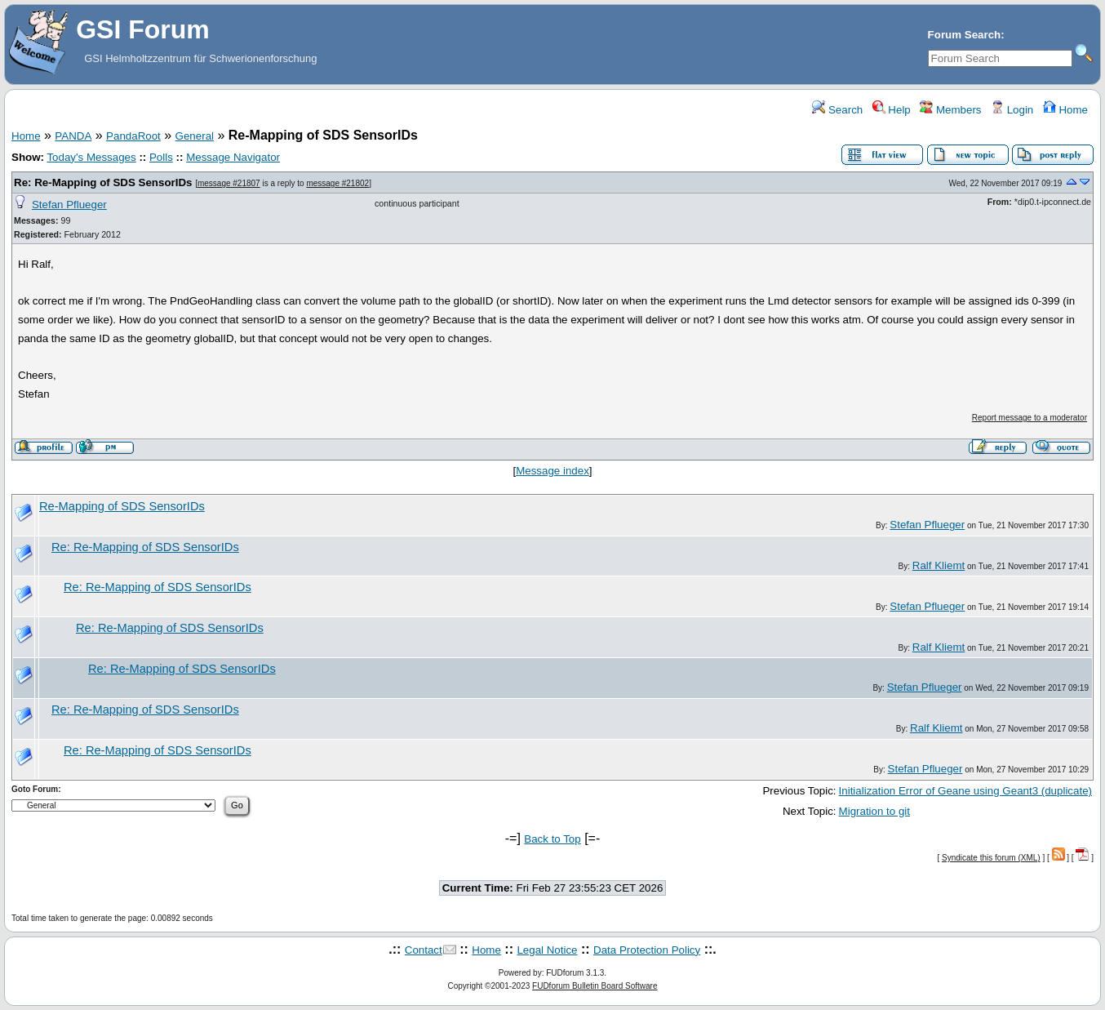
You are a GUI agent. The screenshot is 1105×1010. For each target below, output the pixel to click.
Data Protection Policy (646, 950)
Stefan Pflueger (69, 204)
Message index (552, 471)
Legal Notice (547, 950)
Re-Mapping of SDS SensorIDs (122, 506)
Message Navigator (233, 157)
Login (1012, 110)
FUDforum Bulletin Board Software (594, 985)
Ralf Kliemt (938, 565)
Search (837, 110)
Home (1065, 110)
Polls (161, 157)
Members (950, 110)
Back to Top (552, 839)
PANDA (73, 136)
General (194, 136)
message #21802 (337, 183)
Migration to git (874, 811)
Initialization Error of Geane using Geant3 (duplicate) (965, 791)
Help (891, 110)
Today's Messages (91, 157)
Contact (423, 950)
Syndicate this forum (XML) (991, 857)
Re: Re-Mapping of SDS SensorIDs (103, 182)
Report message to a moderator (1029, 417)
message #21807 (228, 183)
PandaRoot (133, 136)
